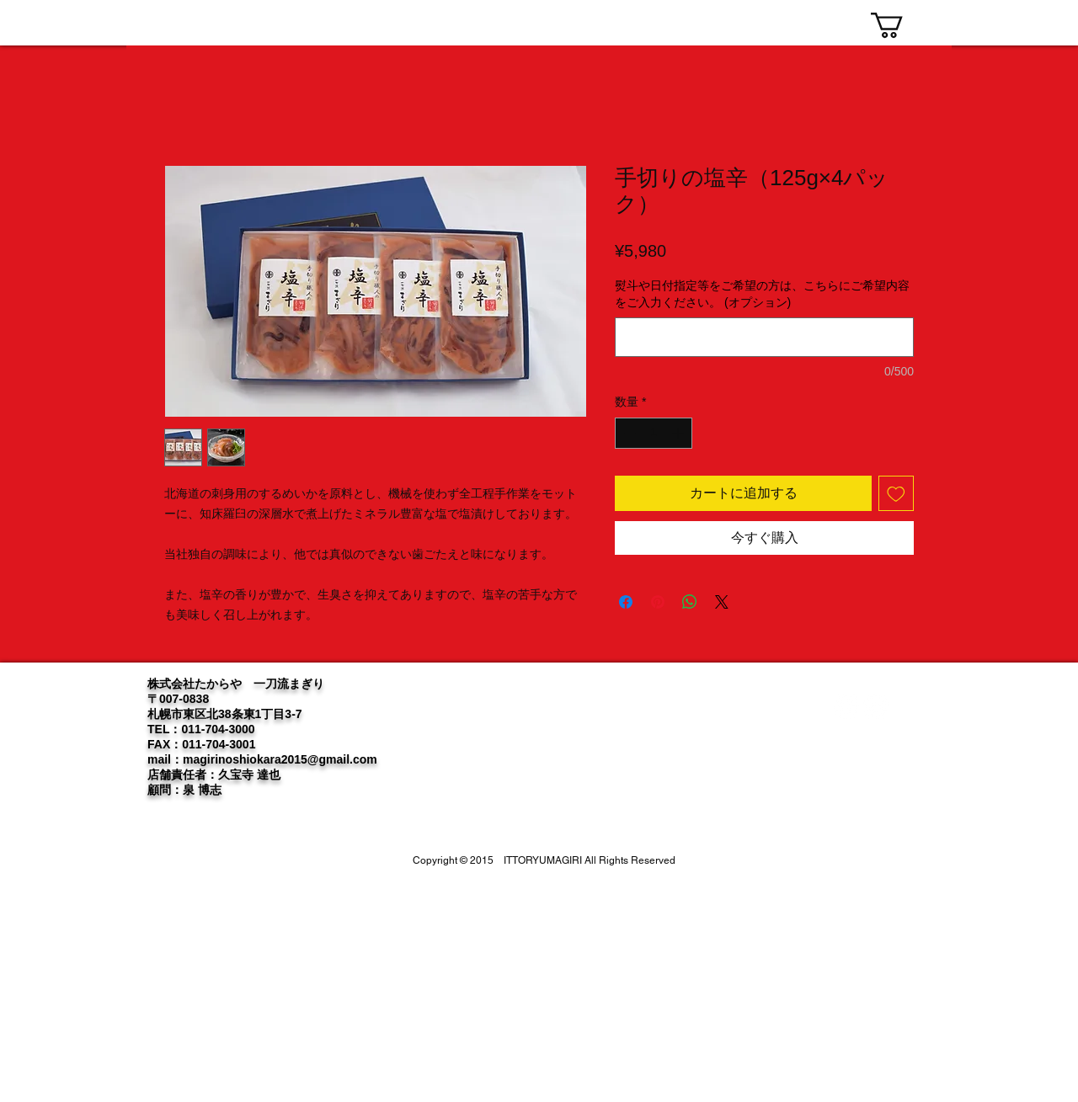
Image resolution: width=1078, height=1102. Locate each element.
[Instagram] (876, 706)
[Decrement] (627, 433)
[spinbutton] (653, 433)
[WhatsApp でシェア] (690, 602)
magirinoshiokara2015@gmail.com (280, 759)
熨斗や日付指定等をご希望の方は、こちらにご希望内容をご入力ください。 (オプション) (762, 294)
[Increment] (679, 433)
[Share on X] (722, 602)
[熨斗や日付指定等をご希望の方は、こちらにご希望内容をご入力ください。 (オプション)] (764, 337)
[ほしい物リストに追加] (896, 493)
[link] (902, 25)
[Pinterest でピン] (658, 602)
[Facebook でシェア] (626, 602)
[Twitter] (846, 706)
